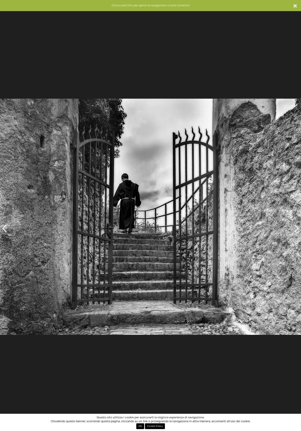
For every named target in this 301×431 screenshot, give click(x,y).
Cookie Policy (155, 426)
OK (140, 426)
